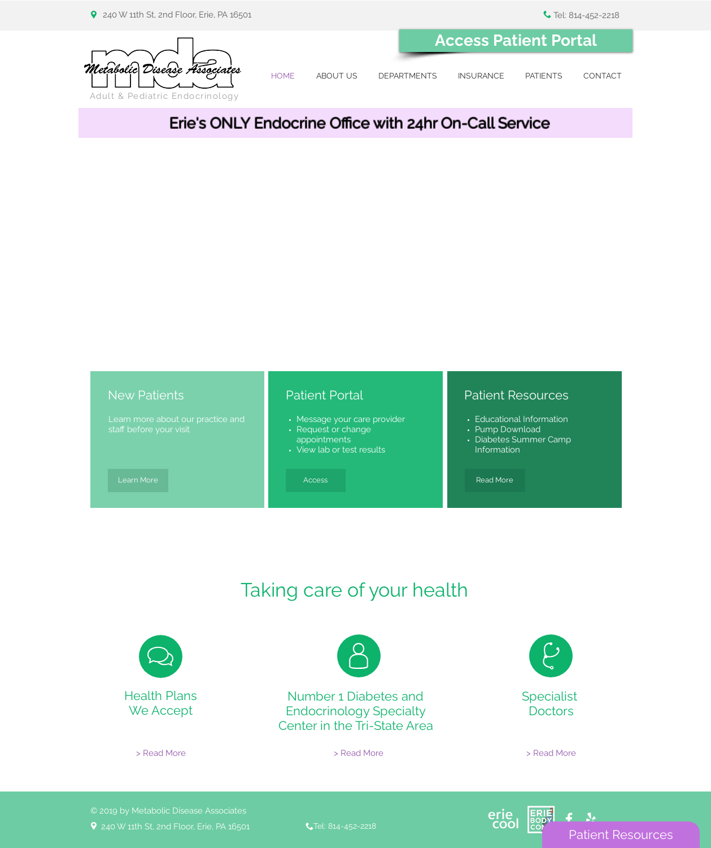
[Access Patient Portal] (516, 40)
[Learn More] (138, 480)
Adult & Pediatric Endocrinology (164, 96)
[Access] (316, 480)
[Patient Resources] (621, 834)
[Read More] (495, 480)
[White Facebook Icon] (569, 819)
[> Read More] (161, 753)
